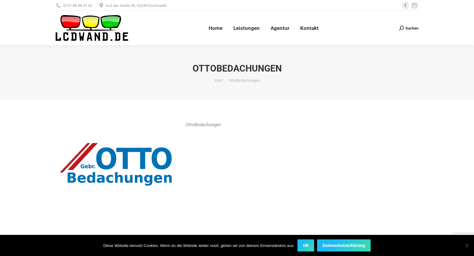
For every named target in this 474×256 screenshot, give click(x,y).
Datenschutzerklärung (344, 245)
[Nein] (466, 245)
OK (306, 245)
